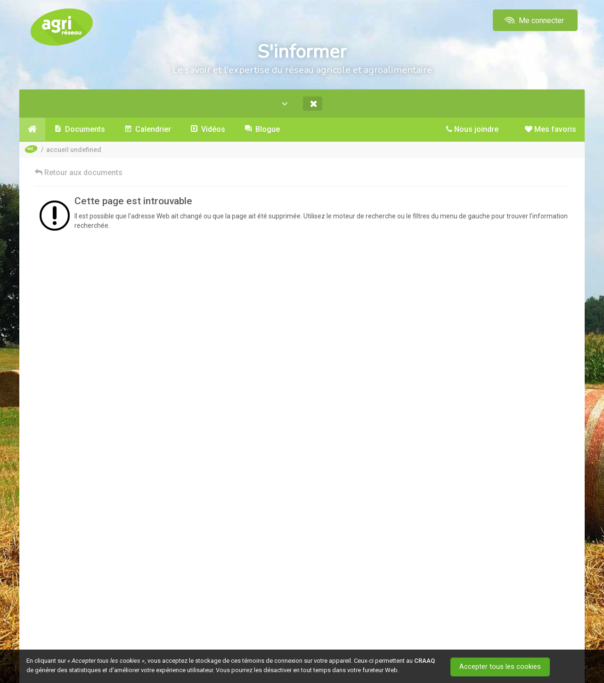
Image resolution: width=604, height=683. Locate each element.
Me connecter (533, 20)
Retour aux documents (78, 172)
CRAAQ (424, 660)
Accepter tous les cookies (502, 666)
